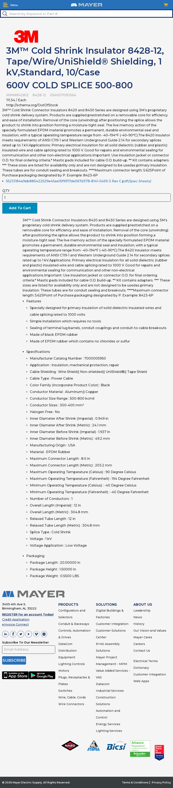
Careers (139, 644)
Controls (78, 664)
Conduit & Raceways (73, 624)
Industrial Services (110, 691)
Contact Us (141, 650)
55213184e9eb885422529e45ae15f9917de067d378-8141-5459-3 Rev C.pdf (78, 181)
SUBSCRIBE (14, 660)
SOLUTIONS (106, 605)
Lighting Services (109, 731)
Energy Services (108, 724)
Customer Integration (112, 624)
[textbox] (86, 13)
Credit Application (15, 619)
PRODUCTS (68, 605)
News (137, 617)
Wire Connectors (71, 704)
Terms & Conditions (135, 782)
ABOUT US (142, 605)
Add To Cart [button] (20, 208)
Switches (65, 691)
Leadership (141, 610)
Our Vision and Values (149, 630)
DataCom (65, 644)
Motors (63, 671)
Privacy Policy (161, 782)
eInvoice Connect (15, 624)
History (138, 624)
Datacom (102, 684)
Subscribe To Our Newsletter (25, 642)
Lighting (64, 664)
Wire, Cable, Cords (72, 697)
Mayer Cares (142, 637)
